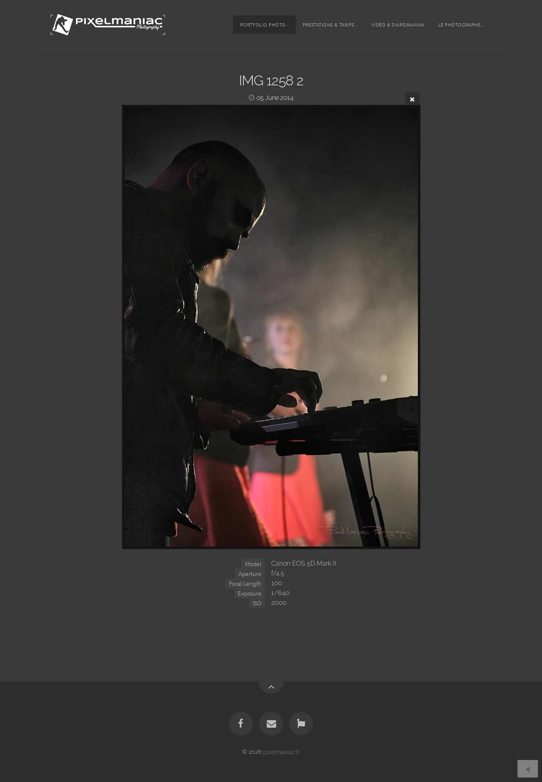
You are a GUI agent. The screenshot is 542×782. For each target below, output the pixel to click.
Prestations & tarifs (329, 24)
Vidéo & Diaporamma (398, 24)
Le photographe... (461, 24)
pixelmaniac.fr (281, 751)
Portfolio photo (263, 24)
